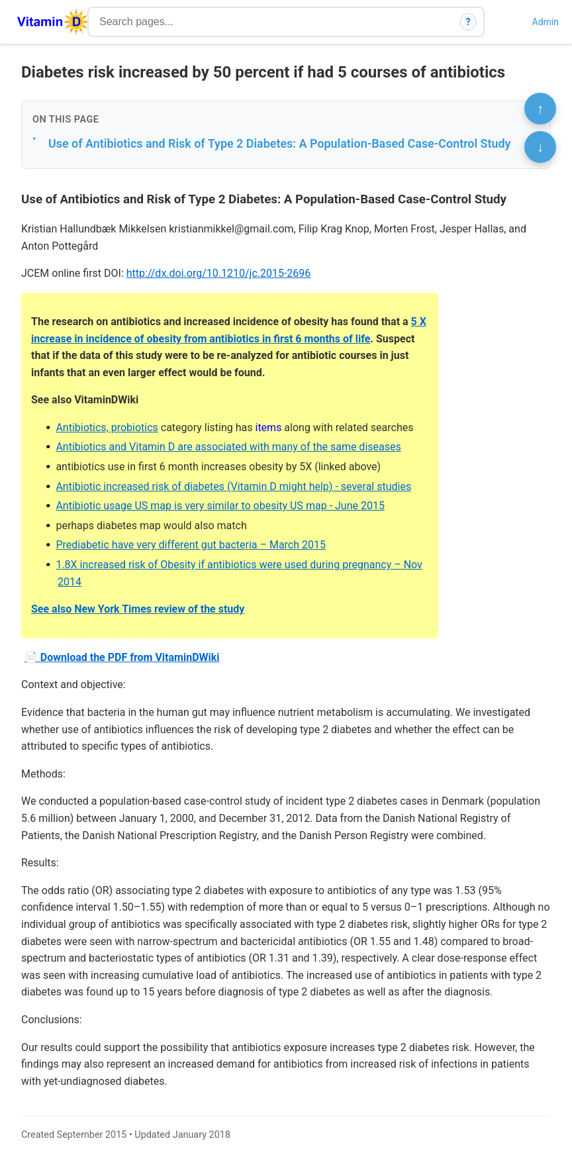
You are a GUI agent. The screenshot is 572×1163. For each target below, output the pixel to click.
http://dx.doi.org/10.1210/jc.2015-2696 (218, 273)
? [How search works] (468, 22)
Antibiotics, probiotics (107, 427)
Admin (545, 22)
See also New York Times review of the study (137, 609)
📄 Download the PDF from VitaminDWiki (122, 657)
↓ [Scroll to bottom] (540, 147)
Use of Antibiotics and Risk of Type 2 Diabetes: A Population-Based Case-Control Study (279, 143)
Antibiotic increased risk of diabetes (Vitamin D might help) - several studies (233, 486)
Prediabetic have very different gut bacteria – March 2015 (191, 544)
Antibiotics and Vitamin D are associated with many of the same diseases (228, 446)
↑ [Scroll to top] (540, 108)
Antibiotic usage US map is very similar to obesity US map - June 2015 (220, 505)
